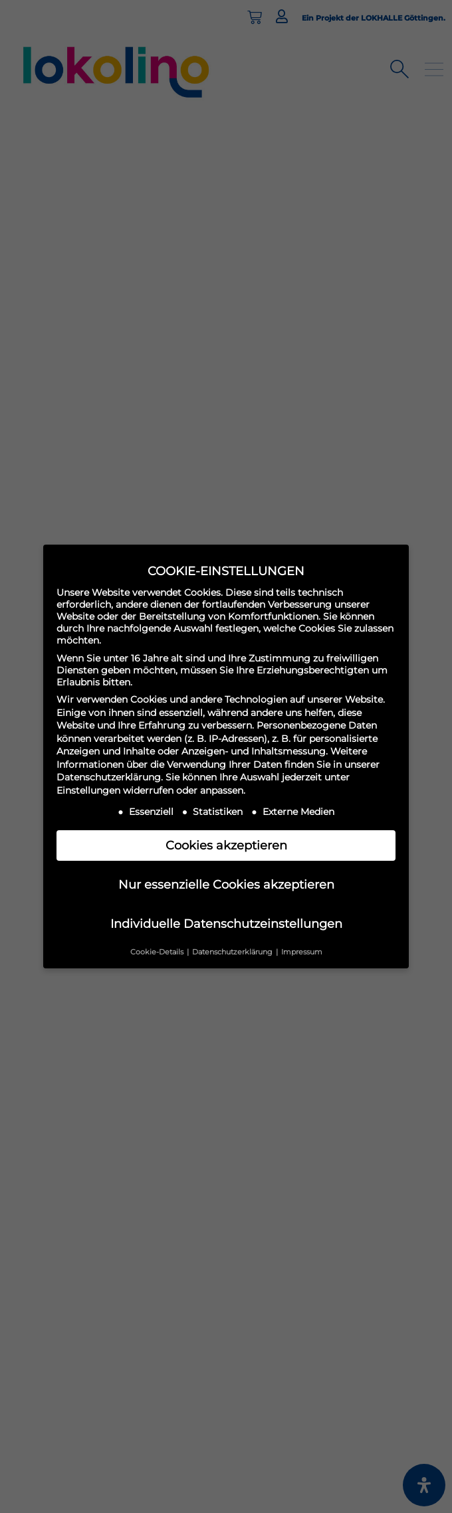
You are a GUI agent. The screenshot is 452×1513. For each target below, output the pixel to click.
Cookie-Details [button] (157, 952)
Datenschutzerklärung (108, 777)
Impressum (301, 952)
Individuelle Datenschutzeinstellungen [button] (226, 924)
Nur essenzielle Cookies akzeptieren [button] (226, 884)
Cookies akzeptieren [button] (226, 845)
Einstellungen (88, 790)
